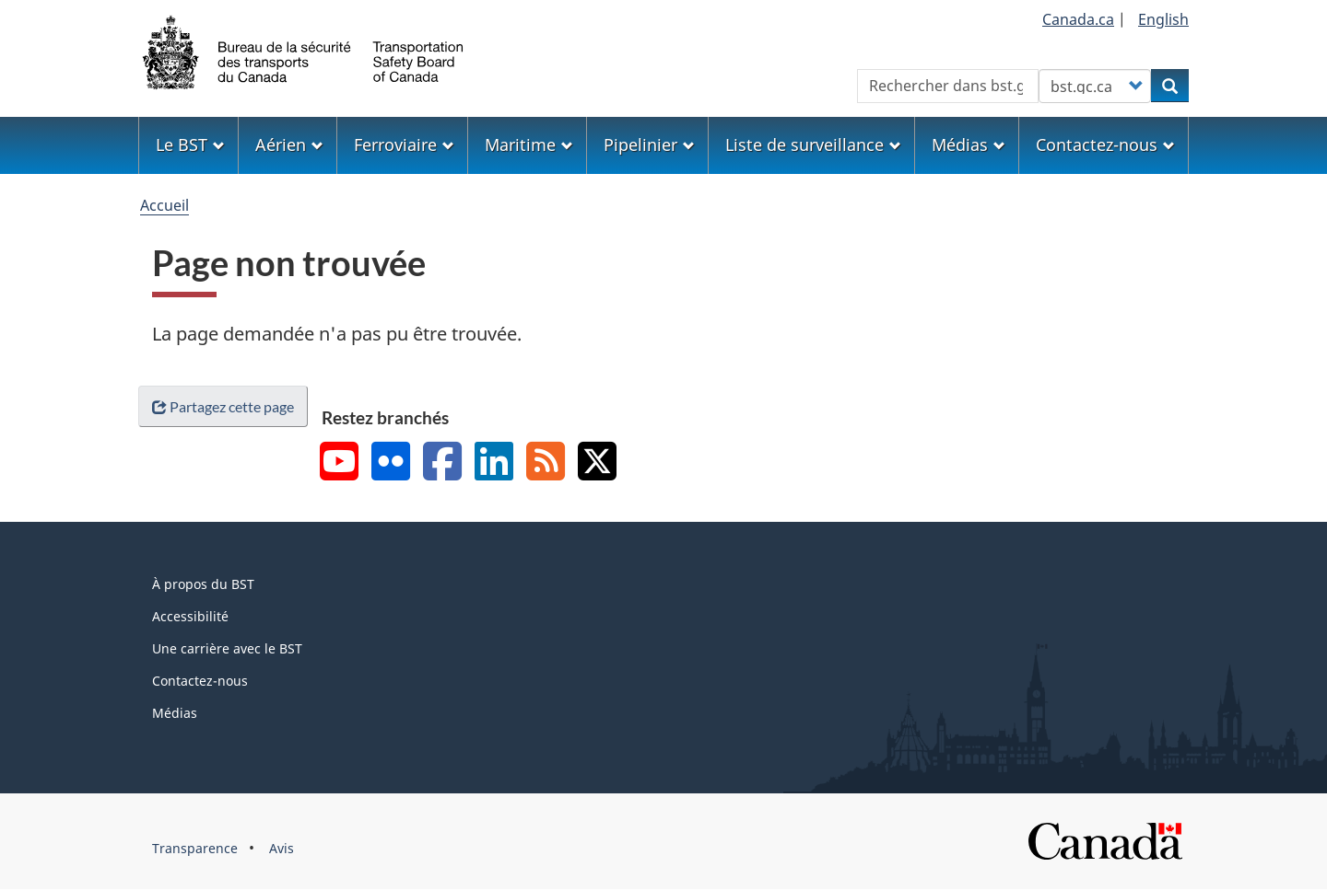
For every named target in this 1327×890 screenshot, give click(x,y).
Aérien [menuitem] (289, 144)
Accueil (164, 205)
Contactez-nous (200, 680)
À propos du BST (203, 584)
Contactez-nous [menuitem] (1105, 144)
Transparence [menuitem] (195, 848)
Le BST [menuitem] (190, 144)
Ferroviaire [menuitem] (404, 144)
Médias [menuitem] (968, 144)
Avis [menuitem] (281, 848)
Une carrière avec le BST (227, 648)
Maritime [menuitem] (529, 144)
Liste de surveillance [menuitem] (813, 144)
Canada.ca (1078, 19)
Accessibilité (190, 616)
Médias (174, 713)
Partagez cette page (223, 406)
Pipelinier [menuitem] (649, 144)
